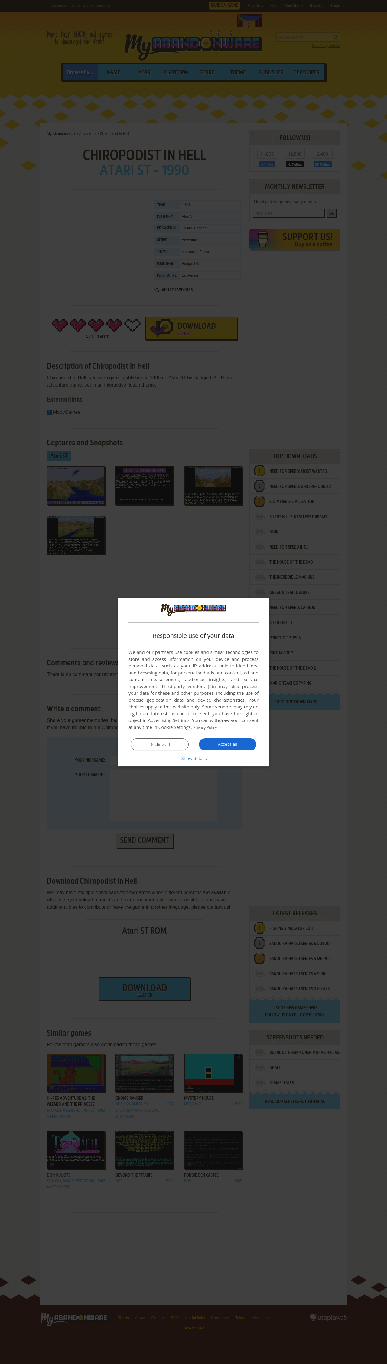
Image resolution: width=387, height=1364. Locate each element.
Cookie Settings (174, 727)
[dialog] (193, 682)
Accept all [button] (228, 744)
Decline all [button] (159, 744)
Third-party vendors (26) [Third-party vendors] (188, 687)
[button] (193, 758)
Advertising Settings (169, 720)
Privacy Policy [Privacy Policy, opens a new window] (207, 727)
